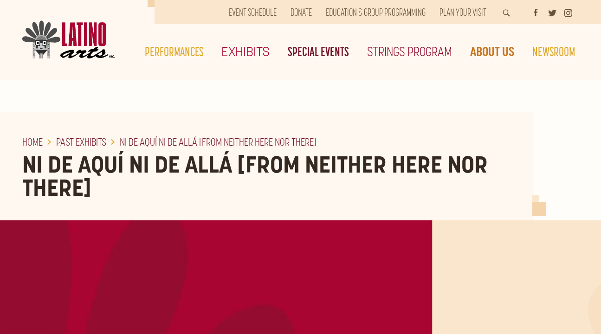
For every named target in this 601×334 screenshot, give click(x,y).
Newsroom (553, 51)
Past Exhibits (81, 141)
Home (32, 141)
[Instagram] (568, 12)
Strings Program (409, 51)
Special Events (318, 51)
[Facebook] (535, 12)
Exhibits (245, 51)
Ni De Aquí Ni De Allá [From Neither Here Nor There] (218, 141)
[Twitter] (552, 12)
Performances (174, 51)
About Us (492, 51)
